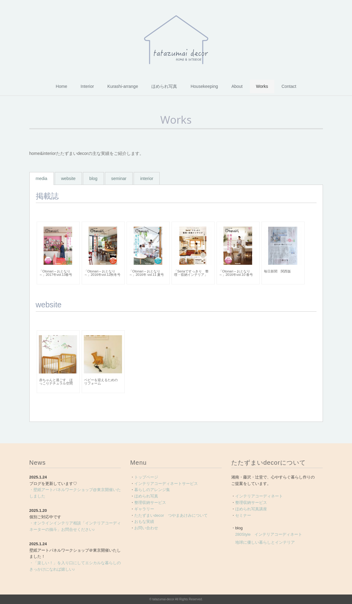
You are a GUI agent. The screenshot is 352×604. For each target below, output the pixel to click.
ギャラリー (144, 509)
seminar (119, 178)
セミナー (243, 515)
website (68, 178)
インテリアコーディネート (259, 496)
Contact (288, 86)
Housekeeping (204, 86)
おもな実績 (144, 521)
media (41, 178)
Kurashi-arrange (122, 86)
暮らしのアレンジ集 (152, 489)
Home (61, 86)
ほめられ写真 (164, 86)
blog (93, 178)
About (237, 86)
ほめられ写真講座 (251, 509)
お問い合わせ (146, 528)
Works (262, 86)
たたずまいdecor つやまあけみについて (171, 515)
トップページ (146, 477)
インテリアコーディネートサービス (166, 483)
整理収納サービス (150, 502)
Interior (87, 86)
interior (146, 178)
